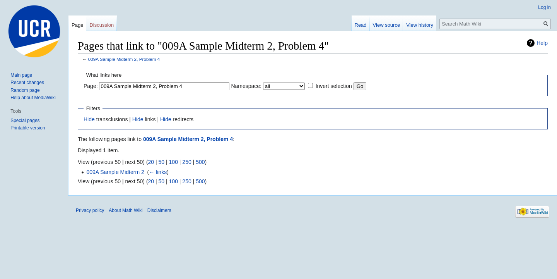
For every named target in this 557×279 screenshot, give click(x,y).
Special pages (24, 120)
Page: (91, 86)
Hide (89, 119)
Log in (544, 7)
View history (419, 25)
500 (200, 162)
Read (361, 25)
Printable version (27, 128)
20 (151, 162)
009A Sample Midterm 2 (115, 172)
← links (158, 172)
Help (542, 43)
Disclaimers (159, 210)
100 (173, 162)
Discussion (101, 25)
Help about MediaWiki (33, 97)
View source (386, 25)
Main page (21, 75)
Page (77, 25)
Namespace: (246, 86)
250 (186, 162)
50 (162, 162)
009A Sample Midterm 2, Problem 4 (124, 59)
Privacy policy (90, 210)
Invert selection (334, 86)
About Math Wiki (125, 210)
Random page (24, 90)
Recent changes (27, 82)
